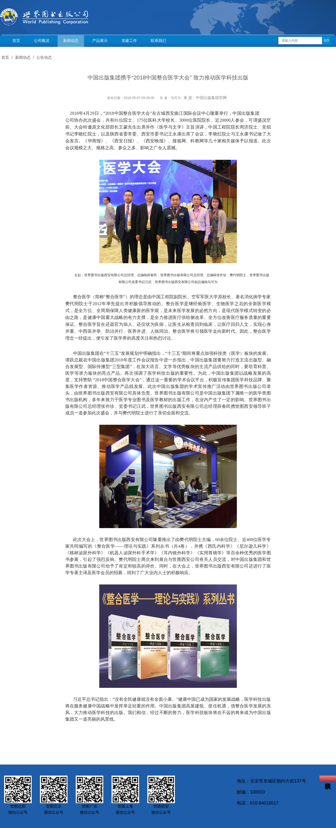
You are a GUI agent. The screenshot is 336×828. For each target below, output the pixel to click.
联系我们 (158, 40)
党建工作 (129, 40)
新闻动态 (70, 40)
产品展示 (100, 40)
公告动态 (44, 57)
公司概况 (41, 40)
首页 (16, 40)
